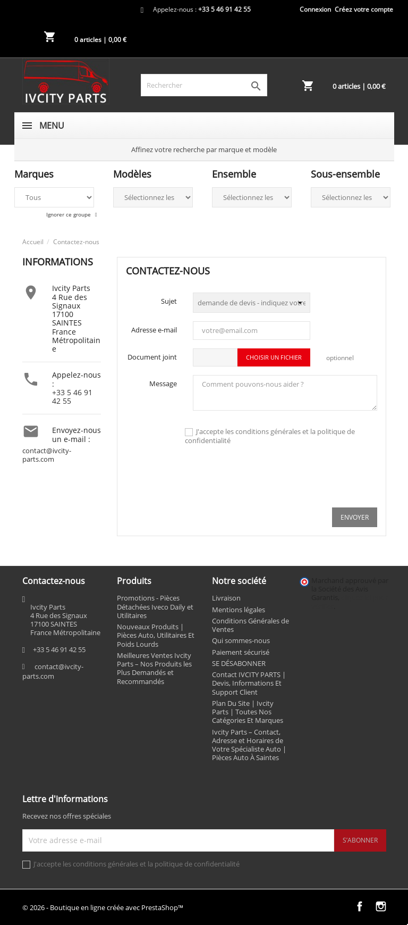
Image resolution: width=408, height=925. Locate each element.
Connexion (315, 9)
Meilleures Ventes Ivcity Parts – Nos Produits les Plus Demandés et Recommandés (154, 668)
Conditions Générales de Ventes (250, 625)
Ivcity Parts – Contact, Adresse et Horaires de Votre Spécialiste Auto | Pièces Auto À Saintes (249, 745)
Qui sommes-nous (241, 640)
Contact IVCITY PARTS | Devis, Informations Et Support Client (249, 683)
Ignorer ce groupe (69, 214)
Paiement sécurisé (240, 652)
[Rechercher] (204, 85)
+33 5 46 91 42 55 (72, 396)
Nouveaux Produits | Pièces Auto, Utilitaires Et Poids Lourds (155, 635)
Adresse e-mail (154, 330)
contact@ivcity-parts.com (46, 455)
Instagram (381, 906)
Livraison (226, 598)
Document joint (152, 357)
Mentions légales (238, 609)
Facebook (360, 906)
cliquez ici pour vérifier (349, 602)
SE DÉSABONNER (239, 663)
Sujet (169, 301)
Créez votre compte (364, 9)
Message (163, 383)
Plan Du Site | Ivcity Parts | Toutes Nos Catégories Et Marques (247, 712)
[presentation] (296, 478)
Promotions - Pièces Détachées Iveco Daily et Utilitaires (155, 606)
